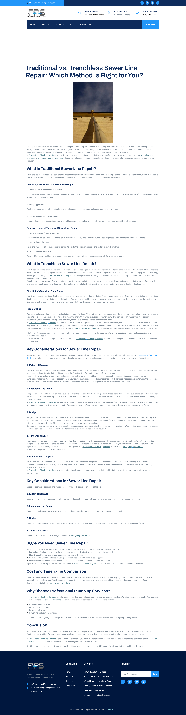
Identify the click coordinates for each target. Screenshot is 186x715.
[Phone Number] (137, 13)
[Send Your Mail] (79, 13)
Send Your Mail (91, 11)
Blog (72, 24)
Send (155, 674)
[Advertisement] (93, 46)
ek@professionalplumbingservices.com (95, 15)
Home (32, 24)
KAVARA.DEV (111, 709)
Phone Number (150, 11)
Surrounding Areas (122, 14)
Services (59, 24)
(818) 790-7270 (149, 14)
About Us (45, 24)
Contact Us (85, 24)
